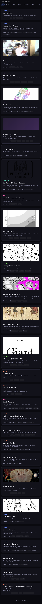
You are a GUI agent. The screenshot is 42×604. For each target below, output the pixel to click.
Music (33, 4)
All (2, 4)
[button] (21, 14)
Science (8, 4)
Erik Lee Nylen (5, 1)
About (19, 4)
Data (14, 4)
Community (26, 4)
